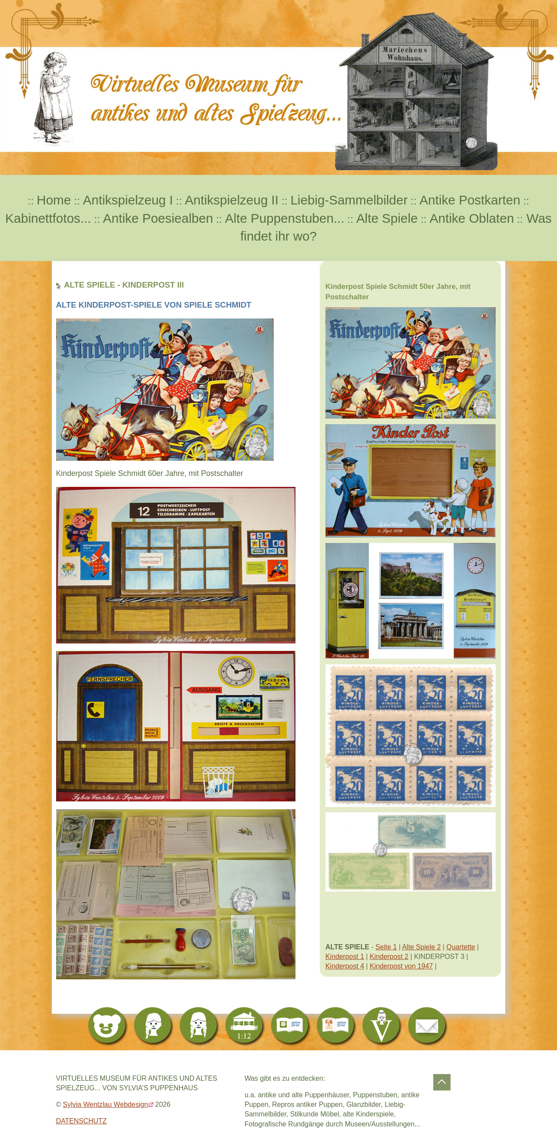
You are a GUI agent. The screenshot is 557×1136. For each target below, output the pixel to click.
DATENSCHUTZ (81, 1121)
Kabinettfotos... (48, 218)
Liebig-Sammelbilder (348, 200)
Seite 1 (386, 947)
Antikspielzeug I (128, 200)
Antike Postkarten (469, 200)
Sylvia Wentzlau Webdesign (105, 1104)
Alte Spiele (387, 218)
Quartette (460, 947)
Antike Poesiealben (158, 218)
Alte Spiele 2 (421, 947)
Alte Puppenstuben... (284, 218)
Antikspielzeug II (231, 200)
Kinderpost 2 (389, 956)
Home (54, 200)
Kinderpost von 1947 (401, 966)
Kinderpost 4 (344, 966)
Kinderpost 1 (344, 956)
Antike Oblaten (471, 218)
